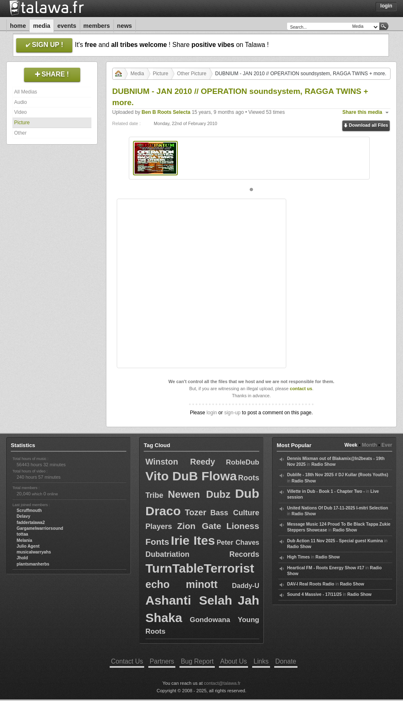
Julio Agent (28, 546)
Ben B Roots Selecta (166, 112)
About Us (233, 661)
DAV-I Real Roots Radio (310, 584)
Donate (285, 661)
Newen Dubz (199, 494)
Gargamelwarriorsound (40, 528)
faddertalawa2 (31, 522)
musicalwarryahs (34, 552)
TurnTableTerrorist (199, 568)
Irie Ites (193, 540)
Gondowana (210, 620)
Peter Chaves (237, 542)
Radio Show (323, 464)
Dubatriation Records (202, 554)
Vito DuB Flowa (191, 476)
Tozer (195, 512)
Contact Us (127, 661)
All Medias (25, 92)
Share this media (362, 112)
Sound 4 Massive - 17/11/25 (314, 594)
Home (18, 25)
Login (386, 6)
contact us (301, 388)
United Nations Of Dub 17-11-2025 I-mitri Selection (337, 508)
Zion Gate (199, 526)
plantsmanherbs (33, 564)
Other (20, 133)
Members (97, 25)
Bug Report (197, 661)
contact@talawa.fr (222, 683)
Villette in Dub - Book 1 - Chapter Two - (326, 491)
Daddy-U (245, 585)
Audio (20, 102)
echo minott (181, 584)
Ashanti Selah (188, 600)
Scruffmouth (29, 510)
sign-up (232, 413)
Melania (24, 540)
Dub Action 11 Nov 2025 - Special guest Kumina (335, 541)
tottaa (22, 534)
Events (66, 25)
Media (41, 25)
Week (350, 445)
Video (20, 112)
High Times (298, 557)
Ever (386, 445)
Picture (21, 122)
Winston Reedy (180, 461)
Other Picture (191, 73)
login (211, 413)
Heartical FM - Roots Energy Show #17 (325, 568)
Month (369, 445)
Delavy (23, 516)
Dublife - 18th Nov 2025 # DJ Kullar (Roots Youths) (337, 474)
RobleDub (242, 462)
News (124, 25)
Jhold (22, 558)
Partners (162, 661)
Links (260, 661)
